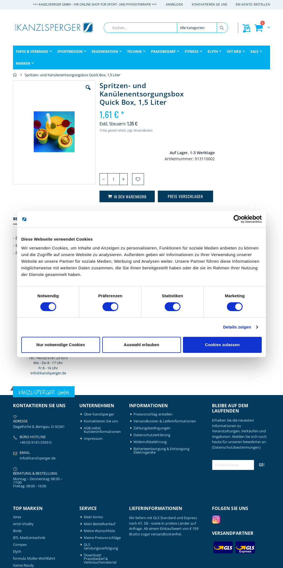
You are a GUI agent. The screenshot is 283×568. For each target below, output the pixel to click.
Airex (17, 407)
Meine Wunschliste (99, 421)
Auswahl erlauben (141, 344)
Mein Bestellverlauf (99, 414)
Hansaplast (22, 474)
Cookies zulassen (222, 344)
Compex (20, 434)
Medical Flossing (26, 495)
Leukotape (22, 488)
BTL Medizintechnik (29, 428)
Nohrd (18, 502)
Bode (17, 421)
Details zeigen (237, 327)
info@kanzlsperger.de (241, 179)
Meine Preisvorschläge (102, 428)
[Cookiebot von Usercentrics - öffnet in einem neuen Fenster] (237, 219)
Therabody (22, 530)
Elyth (17, 441)
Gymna (19, 469)
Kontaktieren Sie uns (209, 4)
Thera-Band (22, 523)
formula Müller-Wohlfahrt (34, 448)
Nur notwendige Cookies (60, 344)
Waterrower (23, 536)
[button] (84, 92)
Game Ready (23, 455)
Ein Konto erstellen (253, 4)
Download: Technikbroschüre (99, 461)
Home (15, 75)
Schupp (19, 516)
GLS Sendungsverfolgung (101, 436)
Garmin (19, 462)
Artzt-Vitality (23, 414)
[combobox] (166, 27)
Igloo (17, 481)
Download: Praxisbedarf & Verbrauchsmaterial (100, 448)
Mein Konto (93, 407)
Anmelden (174, 4)
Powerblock (23, 509)
